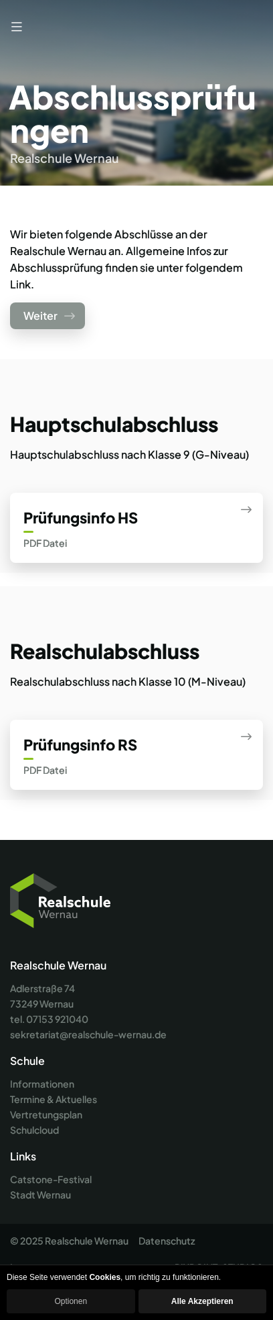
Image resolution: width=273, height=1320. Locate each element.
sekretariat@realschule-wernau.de (88, 1034)
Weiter (49, 315)
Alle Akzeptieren (202, 1301)
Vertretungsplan (46, 1114)
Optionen (70, 1301)
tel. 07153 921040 (49, 1019)
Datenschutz (167, 1241)
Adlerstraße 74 (42, 988)
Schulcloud (34, 1130)
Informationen (42, 1084)
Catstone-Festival (51, 1179)
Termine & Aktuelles (53, 1099)
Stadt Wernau (40, 1194)
